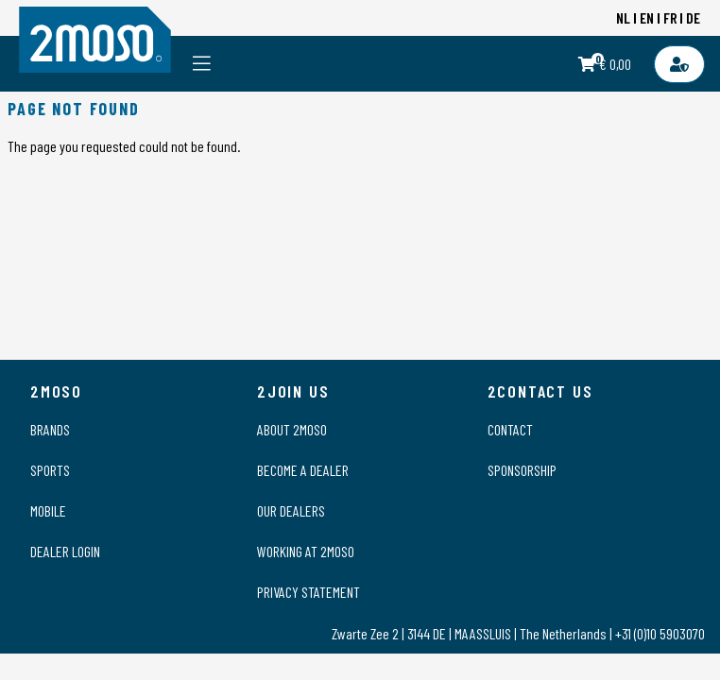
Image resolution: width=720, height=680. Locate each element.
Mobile (48, 510)
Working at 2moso (305, 551)
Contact (510, 429)
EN (647, 17)
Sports (50, 470)
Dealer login (65, 551)
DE (693, 17)
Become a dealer (303, 470)
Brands (50, 429)
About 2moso (292, 429)
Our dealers (291, 510)
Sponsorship (522, 470)
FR (670, 17)
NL (623, 17)
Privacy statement (308, 592)
